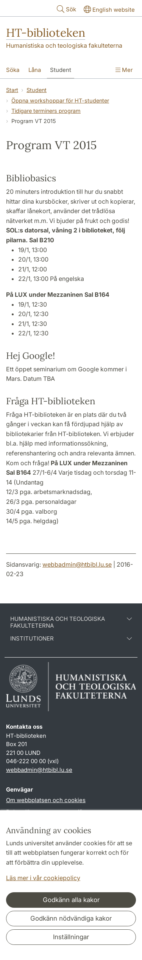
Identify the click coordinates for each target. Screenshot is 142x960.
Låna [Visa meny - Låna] (34, 69)
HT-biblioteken (45, 32)
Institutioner (71, 638)
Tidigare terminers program (46, 111)
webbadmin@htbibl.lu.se (77, 564)
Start (12, 90)
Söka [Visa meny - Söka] (12, 69)
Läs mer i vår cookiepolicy (43, 878)
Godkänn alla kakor (71, 900)
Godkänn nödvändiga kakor (71, 918)
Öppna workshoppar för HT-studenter (60, 100)
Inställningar (71, 937)
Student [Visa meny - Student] (60, 69)
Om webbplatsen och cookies (46, 800)
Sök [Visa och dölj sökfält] (65, 9)
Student (37, 90)
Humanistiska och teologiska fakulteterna (64, 45)
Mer (124, 69)
